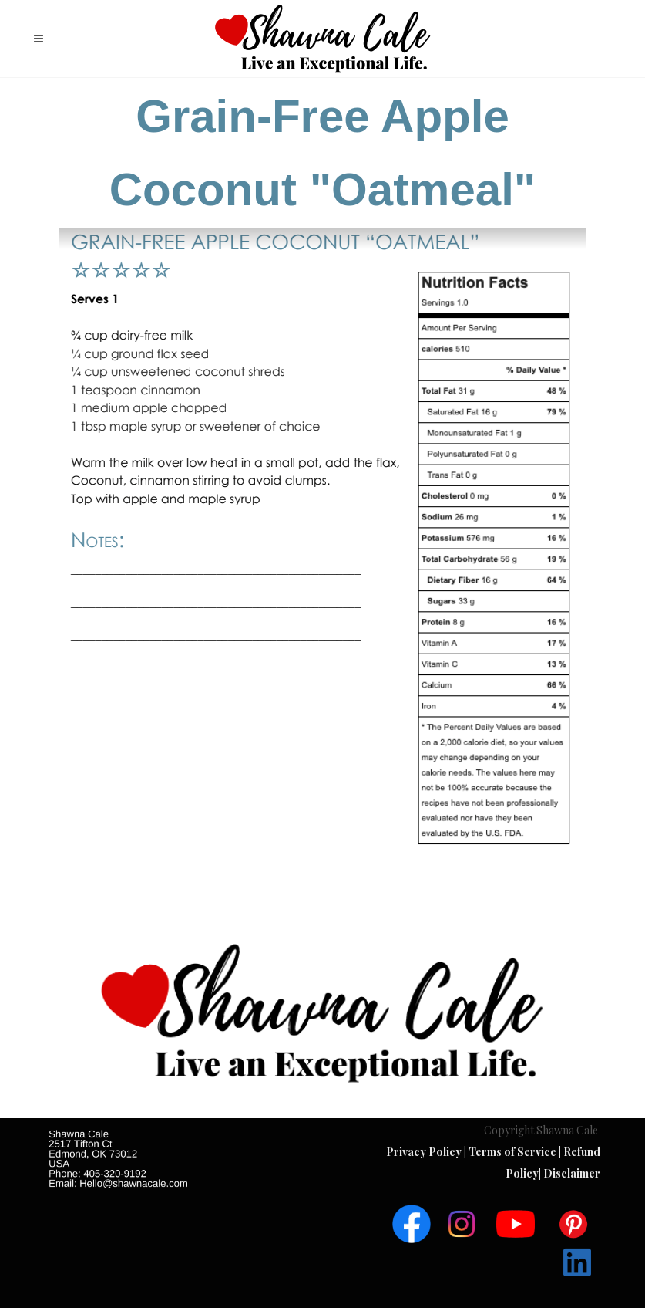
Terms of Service (514, 1151)
